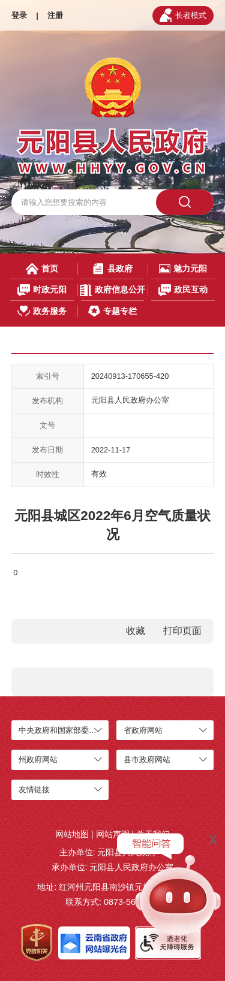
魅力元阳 (183, 268)
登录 (19, 15)
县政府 (112, 268)
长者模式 (183, 15)
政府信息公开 (112, 289)
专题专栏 (112, 311)
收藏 (135, 631)
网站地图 (72, 834)
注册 (55, 15)
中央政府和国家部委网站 (61, 730)
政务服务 (42, 311)
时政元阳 (42, 289)
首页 (42, 268)
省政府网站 (143, 730)
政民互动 (183, 289)
